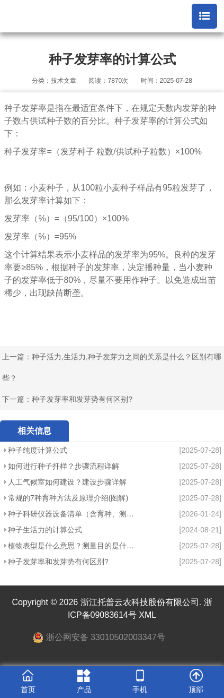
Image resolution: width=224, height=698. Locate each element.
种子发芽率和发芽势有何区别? (82, 399)
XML (147, 614)
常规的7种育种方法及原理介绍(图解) (68, 498)
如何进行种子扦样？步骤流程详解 (63, 466)
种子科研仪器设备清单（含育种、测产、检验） (72, 514)
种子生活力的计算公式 (45, 529)
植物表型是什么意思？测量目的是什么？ (72, 545)
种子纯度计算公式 (37, 450)
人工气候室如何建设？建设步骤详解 (67, 482)
